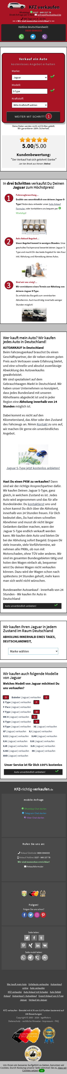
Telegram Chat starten (35, 813)
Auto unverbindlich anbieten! (31, 606)
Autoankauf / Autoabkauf (24, 996)
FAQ (57, 1021)
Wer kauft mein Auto (17, 984)
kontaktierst (36, 504)
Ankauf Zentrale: (29, 853)
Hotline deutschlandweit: (33, 28)
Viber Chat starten (35, 817)
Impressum (47, 1021)
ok (42, 1070)
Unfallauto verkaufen (38, 984)
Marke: (16, 71)
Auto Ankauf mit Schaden (36, 992)
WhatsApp (21, 222)
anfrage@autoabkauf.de (49, 14)
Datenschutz (14, 1021)
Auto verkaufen (37, 988)
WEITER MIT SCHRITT (33, 116)
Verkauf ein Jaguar (38, 999)
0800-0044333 (43, 853)
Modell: (16, 85)
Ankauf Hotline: (26, 857)
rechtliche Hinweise (31, 1021)
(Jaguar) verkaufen (26, 697)
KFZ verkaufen (44, 7)
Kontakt (42, 424)
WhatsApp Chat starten (35, 808)
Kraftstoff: (18, 98)
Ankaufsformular (35, 866)
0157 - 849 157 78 (42, 12)
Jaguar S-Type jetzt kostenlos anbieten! (33, 468)
